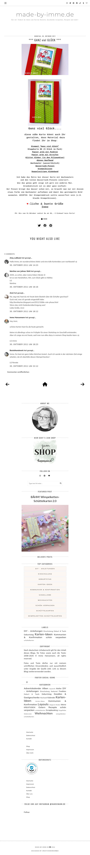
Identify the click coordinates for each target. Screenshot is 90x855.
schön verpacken (45, 605)
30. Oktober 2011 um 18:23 (24, 344)
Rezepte (53, 707)
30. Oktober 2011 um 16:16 (24, 287)
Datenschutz (30, 735)
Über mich (29, 753)
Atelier (59, 688)
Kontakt (29, 739)
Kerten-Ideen (40, 701)
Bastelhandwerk (16, 350)
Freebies (62, 691)
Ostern (41, 707)
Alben (45, 688)
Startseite (29, 732)
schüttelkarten (45, 611)
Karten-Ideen (45, 584)
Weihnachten (45, 600)
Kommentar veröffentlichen (18, 372)
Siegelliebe (45, 595)
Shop (28, 746)
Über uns (29, 794)
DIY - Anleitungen (45, 568)
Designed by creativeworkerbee (45, 850)
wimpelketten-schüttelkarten (45, 616)
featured (54, 691)
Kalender (51, 697)
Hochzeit (43, 698)
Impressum (30, 749)
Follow (27, 812)
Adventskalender (32, 688)
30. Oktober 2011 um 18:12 (24, 311)
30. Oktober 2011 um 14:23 (24, 265)
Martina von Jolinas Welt (20, 271)
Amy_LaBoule (15, 258)
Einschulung (45, 574)
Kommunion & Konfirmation (45, 590)
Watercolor (28, 714)
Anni (12, 293)
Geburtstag (45, 579)
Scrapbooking (52, 710)
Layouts (43, 704)
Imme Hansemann (17, 317)
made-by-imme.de (45, 14)
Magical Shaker (54, 705)
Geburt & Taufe (60, 631)
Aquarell (52, 688)
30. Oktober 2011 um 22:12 (24, 366)
